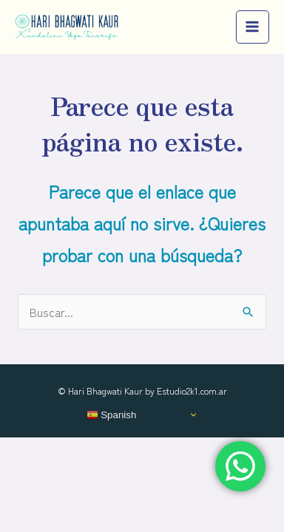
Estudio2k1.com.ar (192, 390)
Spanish (112, 414)
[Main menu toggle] (252, 27)
